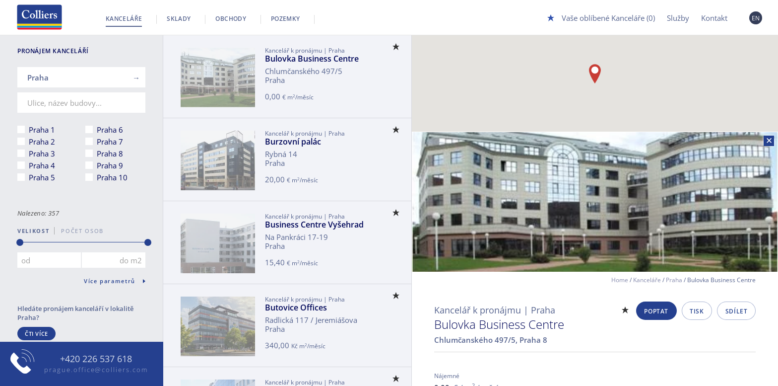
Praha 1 (42, 130)
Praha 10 (112, 177)
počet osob (79, 230)
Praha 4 (42, 165)
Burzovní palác (293, 141)
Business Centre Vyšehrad (314, 224)
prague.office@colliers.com (96, 369)
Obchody (230, 18)
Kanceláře (124, 18)
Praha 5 (42, 177)
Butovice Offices (296, 307)
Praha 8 (110, 153)
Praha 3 (42, 153)
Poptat (656, 311)
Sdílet (736, 311)
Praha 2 (42, 142)
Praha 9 (110, 165)
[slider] (19, 242)
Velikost (33, 230)
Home (619, 280)
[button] (595, 73)
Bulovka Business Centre (312, 58)
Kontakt (714, 18)
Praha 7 (110, 142)
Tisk (697, 311)
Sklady (179, 18)
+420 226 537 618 (96, 359)
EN (756, 18)
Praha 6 (110, 130)
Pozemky (285, 18)
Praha (674, 280)
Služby (678, 18)
